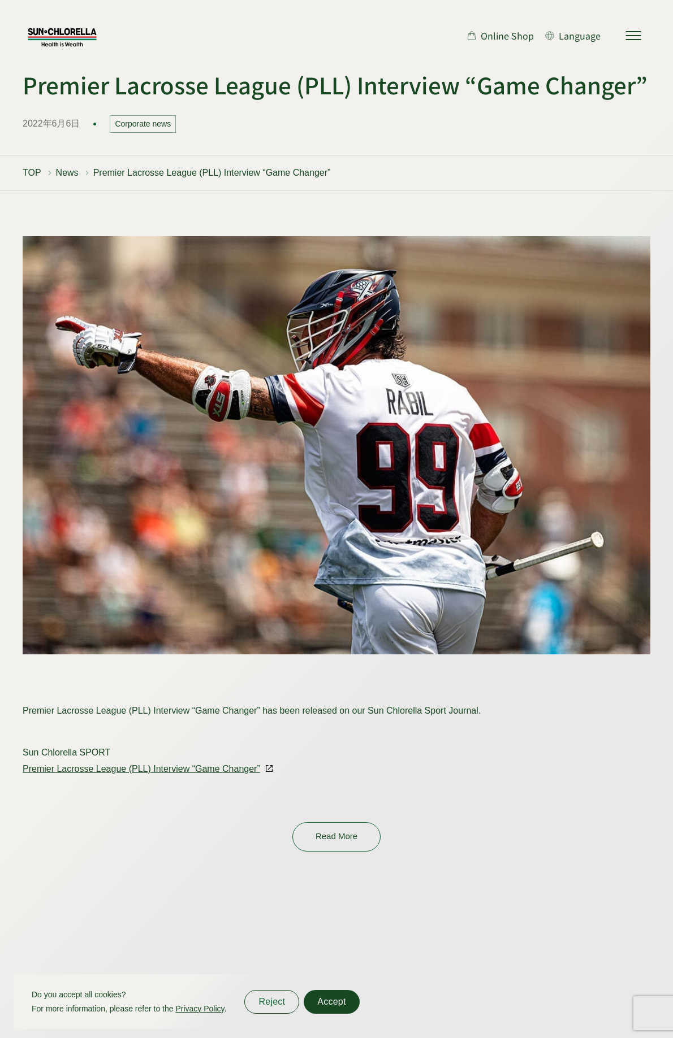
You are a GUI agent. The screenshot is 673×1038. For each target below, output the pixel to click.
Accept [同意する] (331, 1001)
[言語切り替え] (573, 35)
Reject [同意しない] (271, 1001)
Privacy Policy (199, 1008)
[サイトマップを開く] (633, 36)
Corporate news (143, 123)
